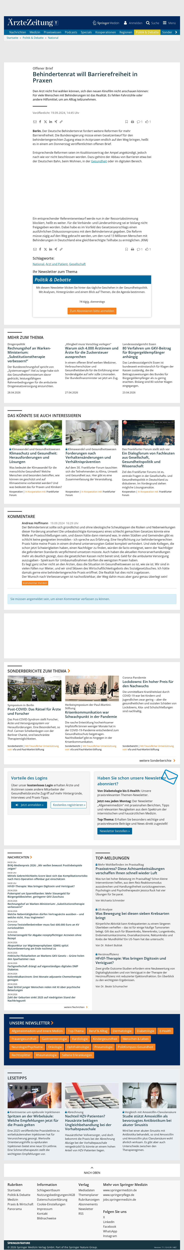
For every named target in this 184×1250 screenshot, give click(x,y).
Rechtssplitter (21, 1055)
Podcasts (71, 32)
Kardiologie (80, 1039)
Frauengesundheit (24, 1039)
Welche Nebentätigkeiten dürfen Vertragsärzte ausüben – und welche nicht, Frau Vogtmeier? (46, 916)
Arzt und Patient (57, 264)
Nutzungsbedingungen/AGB (56, 1195)
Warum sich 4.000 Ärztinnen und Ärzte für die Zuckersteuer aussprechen (91, 352)
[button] (168, 23)
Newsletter (86, 1209)
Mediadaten (87, 1191)
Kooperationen (105, 32)
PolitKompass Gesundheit (135, 1047)
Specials (86, 32)
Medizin (35, 32)
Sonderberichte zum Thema (37, 671)
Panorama (15, 1209)
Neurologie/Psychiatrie (27, 1047)
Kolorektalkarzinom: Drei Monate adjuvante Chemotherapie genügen (44, 978)
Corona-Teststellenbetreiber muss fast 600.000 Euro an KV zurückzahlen (43, 926)
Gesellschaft (77, 264)
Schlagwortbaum (48, 1191)
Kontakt (42, 1214)
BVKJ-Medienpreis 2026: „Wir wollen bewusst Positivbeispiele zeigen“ (45, 867)
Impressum (44, 1209)
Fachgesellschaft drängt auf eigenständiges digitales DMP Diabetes (43, 968)
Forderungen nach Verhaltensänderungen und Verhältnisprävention (88, 457)
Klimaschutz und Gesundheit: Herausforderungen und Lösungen (33, 457)
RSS (81, 1214)
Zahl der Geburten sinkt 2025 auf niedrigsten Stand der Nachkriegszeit (41, 999)
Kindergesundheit (105, 1039)
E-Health (165, 1031)
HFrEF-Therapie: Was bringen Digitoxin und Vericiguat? (41, 886)
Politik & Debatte (147, 32)
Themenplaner (88, 1195)
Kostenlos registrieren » (69, 805)
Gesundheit (99, 161)
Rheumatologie (46, 1055)
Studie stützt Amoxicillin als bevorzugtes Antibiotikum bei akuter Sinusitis (147, 1121)
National (38, 264)
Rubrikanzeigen (89, 1200)
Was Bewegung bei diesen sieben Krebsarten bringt (132, 916)
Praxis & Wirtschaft (20, 1205)
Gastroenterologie (54, 1039)
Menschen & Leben (136, 1039)
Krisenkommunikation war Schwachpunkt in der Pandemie (91, 714)
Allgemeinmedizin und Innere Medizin (37, 1031)
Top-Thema (76, 1031)
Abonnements (88, 1205)
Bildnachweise (46, 1219)
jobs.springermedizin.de (119, 1200)
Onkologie (55, 1047)
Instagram (110, 1236)
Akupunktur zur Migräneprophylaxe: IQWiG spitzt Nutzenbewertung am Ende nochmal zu (38, 947)
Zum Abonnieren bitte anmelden (92, 311)
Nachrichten (17, 32)
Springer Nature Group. (83, 1247)
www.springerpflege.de (118, 1195)
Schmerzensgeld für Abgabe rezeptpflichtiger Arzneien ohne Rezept (44, 937)
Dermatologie (122, 1031)
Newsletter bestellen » (115, 831)
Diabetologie (145, 1031)
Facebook (109, 1227)
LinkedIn (108, 1222)
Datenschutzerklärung (52, 1200)
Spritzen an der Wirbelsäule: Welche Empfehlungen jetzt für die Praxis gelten (33, 1121)
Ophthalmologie (78, 1047)
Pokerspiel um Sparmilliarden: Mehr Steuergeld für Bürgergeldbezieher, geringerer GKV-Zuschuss (39, 895)
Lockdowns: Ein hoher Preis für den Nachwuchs (148, 684)
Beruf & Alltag (98, 1031)
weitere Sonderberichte (157, 761)
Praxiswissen (52, 32)
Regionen (125, 32)
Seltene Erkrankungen (77, 1055)
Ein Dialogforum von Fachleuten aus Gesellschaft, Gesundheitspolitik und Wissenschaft (148, 460)
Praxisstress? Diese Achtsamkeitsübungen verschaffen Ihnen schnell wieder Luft (130, 871)
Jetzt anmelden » (29, 805)
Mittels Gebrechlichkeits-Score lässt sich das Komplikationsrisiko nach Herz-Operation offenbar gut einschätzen (48, 877)
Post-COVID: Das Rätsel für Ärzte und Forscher (34, 711)
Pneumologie (103, 1047)
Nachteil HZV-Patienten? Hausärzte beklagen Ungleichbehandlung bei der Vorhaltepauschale (88, 1123)
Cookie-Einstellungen (51, 1205)
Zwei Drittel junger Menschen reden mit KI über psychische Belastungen (44, 989)
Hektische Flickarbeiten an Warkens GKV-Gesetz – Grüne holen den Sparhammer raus (46, 957)
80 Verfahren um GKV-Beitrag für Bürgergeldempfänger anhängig (147, 352)
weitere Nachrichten (76, 1007)
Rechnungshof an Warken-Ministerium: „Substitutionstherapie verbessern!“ (29, 355)
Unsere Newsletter (29, 1023)
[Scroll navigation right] (176, 32)
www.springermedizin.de (120, 1191)
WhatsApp (110, 1232)
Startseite (14, 1191)
